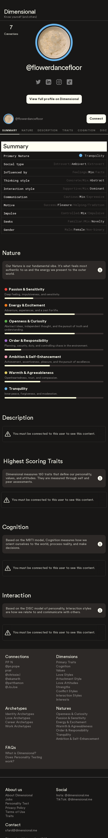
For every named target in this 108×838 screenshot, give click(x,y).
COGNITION (86, 113)
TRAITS (67, 113)
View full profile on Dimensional (54, 99)
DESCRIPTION (48, 113)
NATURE (27, 113)
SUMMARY (9, 113)
